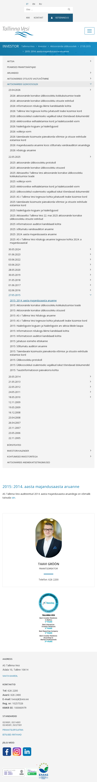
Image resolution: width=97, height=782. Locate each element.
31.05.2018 (50, 280)
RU (40, 4)
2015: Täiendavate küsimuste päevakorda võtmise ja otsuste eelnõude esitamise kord (49, 353)
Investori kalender (49, 450)
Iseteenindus (60, 17)
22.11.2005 (14, 438)
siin (13, 497)
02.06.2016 (50, 290)
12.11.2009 (14, 402)
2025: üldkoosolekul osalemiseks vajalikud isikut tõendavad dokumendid (49, 191)
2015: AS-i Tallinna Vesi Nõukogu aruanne (33, 315)
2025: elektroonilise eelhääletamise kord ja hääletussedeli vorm (45, 186)
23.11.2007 (14, 427)
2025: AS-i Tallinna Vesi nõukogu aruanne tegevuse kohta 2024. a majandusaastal (46, 241)
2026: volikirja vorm (20, 131)
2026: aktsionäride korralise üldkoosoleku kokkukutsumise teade (45, 95)
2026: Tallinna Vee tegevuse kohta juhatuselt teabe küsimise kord (46, 111)
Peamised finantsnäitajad (21, 67)
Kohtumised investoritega (49, 456)
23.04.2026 (50, 90)
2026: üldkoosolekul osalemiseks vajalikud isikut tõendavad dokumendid (49, 116)
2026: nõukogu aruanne (23, 150)
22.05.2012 (50, 387)
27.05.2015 (50, 295)
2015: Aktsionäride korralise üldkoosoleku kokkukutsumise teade (45, 305)
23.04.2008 (14, 417)
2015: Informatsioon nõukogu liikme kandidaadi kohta (39, 330)
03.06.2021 (50, 264)
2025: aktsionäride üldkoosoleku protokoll (33, 162)
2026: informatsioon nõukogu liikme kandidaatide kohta (40, 106)
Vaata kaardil (10, 675)
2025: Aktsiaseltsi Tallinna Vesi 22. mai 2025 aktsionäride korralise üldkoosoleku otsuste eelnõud (46, 217)
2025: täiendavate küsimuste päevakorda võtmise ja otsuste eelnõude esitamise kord (48, 203)
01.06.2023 (50, 254)
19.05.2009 (14, 407)
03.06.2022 (50, 259)
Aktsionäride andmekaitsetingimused (28, 462)
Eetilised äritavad (12, 734)
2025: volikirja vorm (20, 181)
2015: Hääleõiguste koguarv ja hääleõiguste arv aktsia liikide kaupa (46, 325)
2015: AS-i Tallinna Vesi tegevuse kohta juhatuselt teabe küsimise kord (48, 320)
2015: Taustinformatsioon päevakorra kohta (34, 370)
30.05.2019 (50, 275)
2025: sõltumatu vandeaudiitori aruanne (32, 229)
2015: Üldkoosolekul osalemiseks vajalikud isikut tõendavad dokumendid (50, 365)
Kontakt (38, 17)
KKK (28, 17)
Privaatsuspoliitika (13, 729)
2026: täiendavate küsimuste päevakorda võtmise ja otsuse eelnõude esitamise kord (48, 138)
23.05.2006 (14, 433)
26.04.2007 (14, 422)
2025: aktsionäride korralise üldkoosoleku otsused (37, 167)
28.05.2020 (50, 270)
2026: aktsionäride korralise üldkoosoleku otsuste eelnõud (42, 100)
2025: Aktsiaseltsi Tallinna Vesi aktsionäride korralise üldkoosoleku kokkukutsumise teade (46, 174)
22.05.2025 (50, 157)
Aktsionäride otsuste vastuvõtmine (49, 78)
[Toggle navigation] (89, 30)
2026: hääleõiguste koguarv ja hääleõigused (34, 126)
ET (27, 4)
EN (34, 4)
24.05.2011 (50, 392)
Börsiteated (14, 444)
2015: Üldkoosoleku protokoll (26, 359)
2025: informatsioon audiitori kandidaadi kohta (35, 224)
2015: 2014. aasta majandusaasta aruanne (33, 300)
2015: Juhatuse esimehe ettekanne (29, 341)
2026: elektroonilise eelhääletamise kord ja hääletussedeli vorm (45, 121)
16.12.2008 (14, 412)
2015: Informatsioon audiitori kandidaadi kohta (35, 336)
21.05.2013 (50, 381)
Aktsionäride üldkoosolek (49, 84)
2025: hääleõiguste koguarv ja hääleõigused (34, 210)
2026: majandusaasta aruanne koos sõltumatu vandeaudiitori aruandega (50, 145)
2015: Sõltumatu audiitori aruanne (28, 346)
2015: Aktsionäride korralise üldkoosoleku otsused (37, 310)
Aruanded (49, 73)
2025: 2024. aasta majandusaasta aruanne (33, 234)
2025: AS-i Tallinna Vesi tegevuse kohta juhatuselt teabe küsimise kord (48, 196)
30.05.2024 (50, 249)
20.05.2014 (50, 376)
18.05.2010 (50, 397)
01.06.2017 (50, 285)
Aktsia (49, 61)
